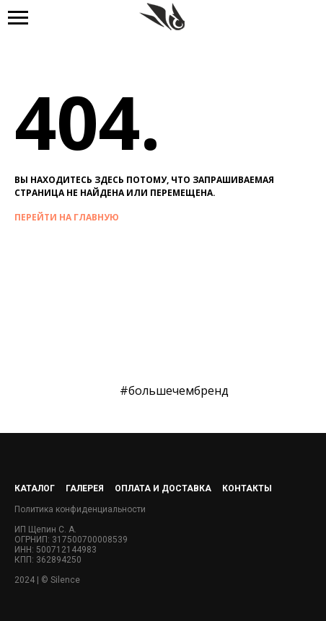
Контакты (247, 488)
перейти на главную (66, 217)
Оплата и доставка (163, 488)
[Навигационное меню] (18, 18)
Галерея (85, 488)
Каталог (34, 488)
